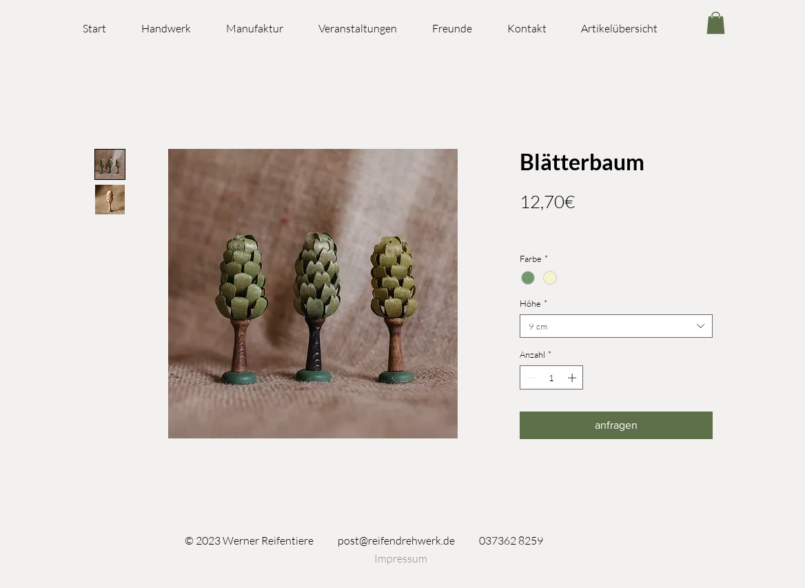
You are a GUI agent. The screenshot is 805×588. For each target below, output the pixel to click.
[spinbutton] (551, 377)
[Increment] (573, 377)
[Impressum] (400, 558)
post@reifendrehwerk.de (396, 540)
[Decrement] (530, 377)
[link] (715, 23)
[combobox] (616, 326)
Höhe (533, 303)
